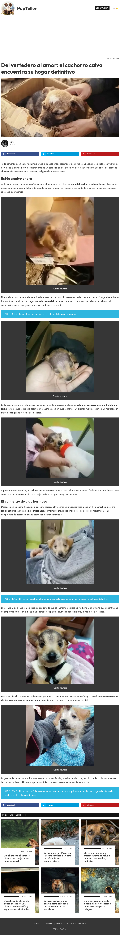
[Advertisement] (60, 36)
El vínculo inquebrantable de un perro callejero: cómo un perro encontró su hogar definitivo (63, 599)
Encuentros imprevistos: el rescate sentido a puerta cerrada (48, 314)
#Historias (102, 8)
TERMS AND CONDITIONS (44, 923)
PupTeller (27, 8)
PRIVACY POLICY (62, 923)
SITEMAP (73, 923)
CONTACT (82, 923)
